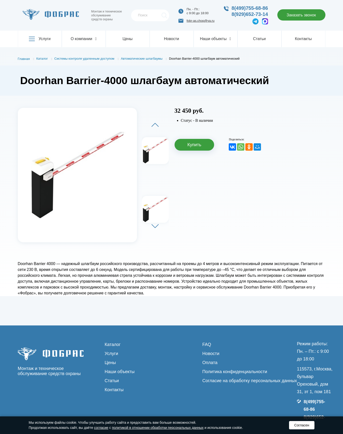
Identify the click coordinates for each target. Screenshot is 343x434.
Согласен (301, 425)
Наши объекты (215, 39)
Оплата (210, 362)
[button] (155, 124)
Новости (171, 39)
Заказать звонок (301, 15)
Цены (128, 39)
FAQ (206, 344)
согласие (101, 428)
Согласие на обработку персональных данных (249, 380)
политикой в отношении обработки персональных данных (157, 428)
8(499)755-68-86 (250, 8)
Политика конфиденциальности (234, 371)
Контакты (303, 39)
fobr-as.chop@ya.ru (200, 20)
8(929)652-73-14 (250, 14)
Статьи (259, 39)
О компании (83, 39)
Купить (194, 144)
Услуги (40, 39)
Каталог (113, 344)
